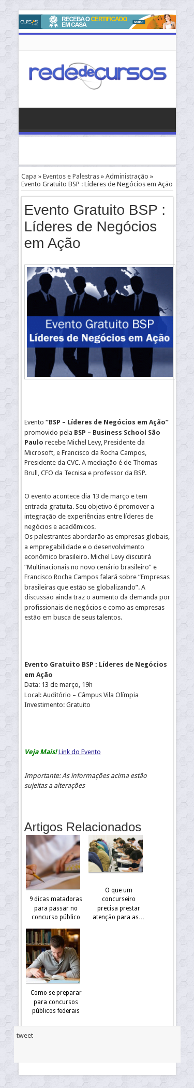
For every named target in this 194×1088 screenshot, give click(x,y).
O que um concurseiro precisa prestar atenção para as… (119, 904)
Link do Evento (79, 752)
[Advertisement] (106, 150)
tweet (25, 1035)
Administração (127, 176)
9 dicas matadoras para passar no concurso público (55, 908)
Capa (29, 176)
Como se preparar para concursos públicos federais (56, 1002)
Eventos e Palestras (71, 176)
